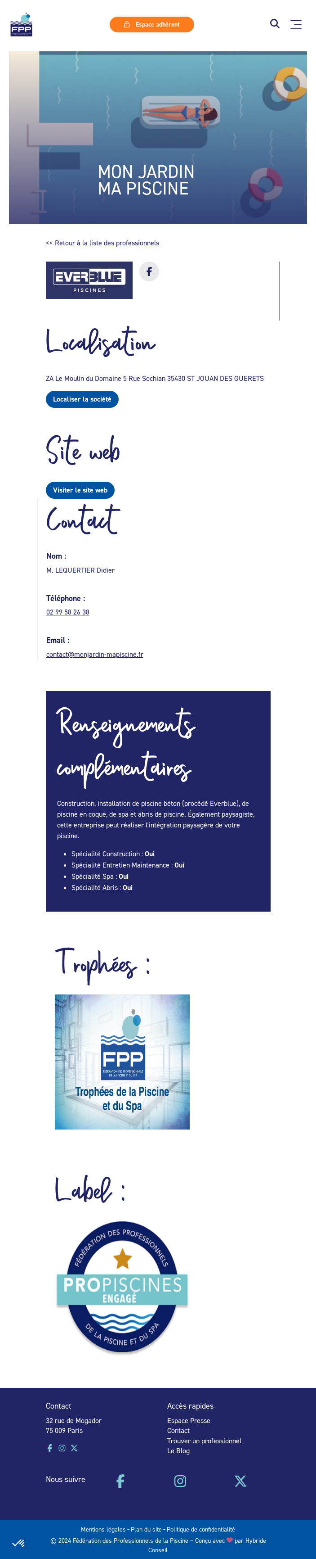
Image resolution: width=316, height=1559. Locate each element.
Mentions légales (103, 1529)
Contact (178, 1430)
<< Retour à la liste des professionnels (102, 242)
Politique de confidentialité (201, 1529)
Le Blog (178, 1450)
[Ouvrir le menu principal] (296, 24)
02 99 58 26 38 (67, 611)
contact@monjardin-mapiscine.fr (94, 654)
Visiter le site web (80, 490)
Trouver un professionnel (204, 1440)
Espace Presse (188, 1420)
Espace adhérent (152, 24)
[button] (275, 24)
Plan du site (146, 1529)
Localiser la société (82, 399)
